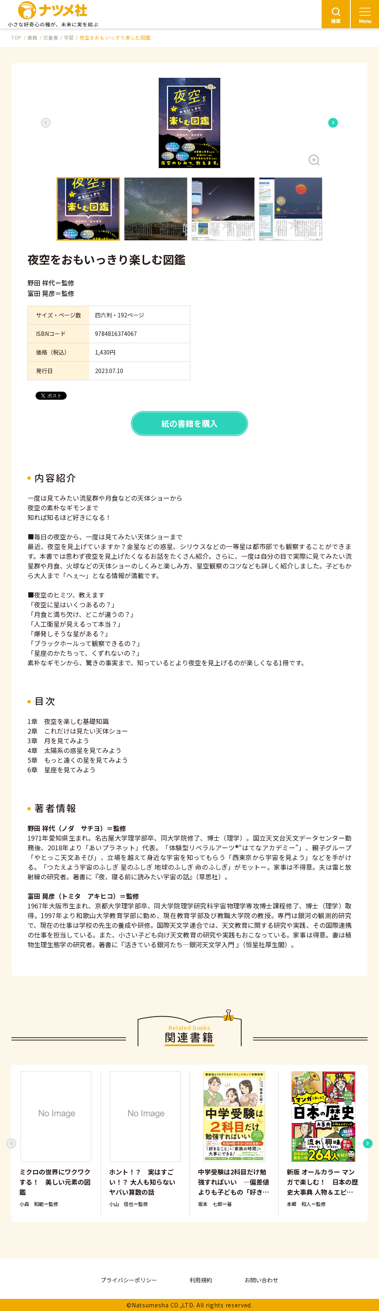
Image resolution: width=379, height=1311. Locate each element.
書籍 (32, 37)
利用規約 (201, 1280)
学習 (69, 37)
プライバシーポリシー (129, 1280)
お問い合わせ (261, 1280)
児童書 (50, 37)
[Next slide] (333, 123)
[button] (189, 123)
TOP (16, 37)
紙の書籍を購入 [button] (189, 423)
